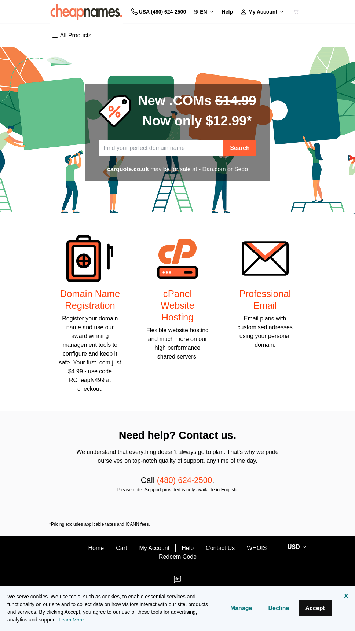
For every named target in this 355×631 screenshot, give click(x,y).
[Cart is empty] (296, 11)
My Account (154, 548)
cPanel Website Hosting (177, 305)
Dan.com (214, 169)
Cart (121, 548)
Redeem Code (178, 557)
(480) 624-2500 (184, 480)
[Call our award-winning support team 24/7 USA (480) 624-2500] (227, 12)
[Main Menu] (73, 35)
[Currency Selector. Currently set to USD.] (296, 547)
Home (96, 548)
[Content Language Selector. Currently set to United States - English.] (204, 12)
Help (188, 548)
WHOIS (257, 548)
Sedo (241, 169)
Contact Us (220, 548)
